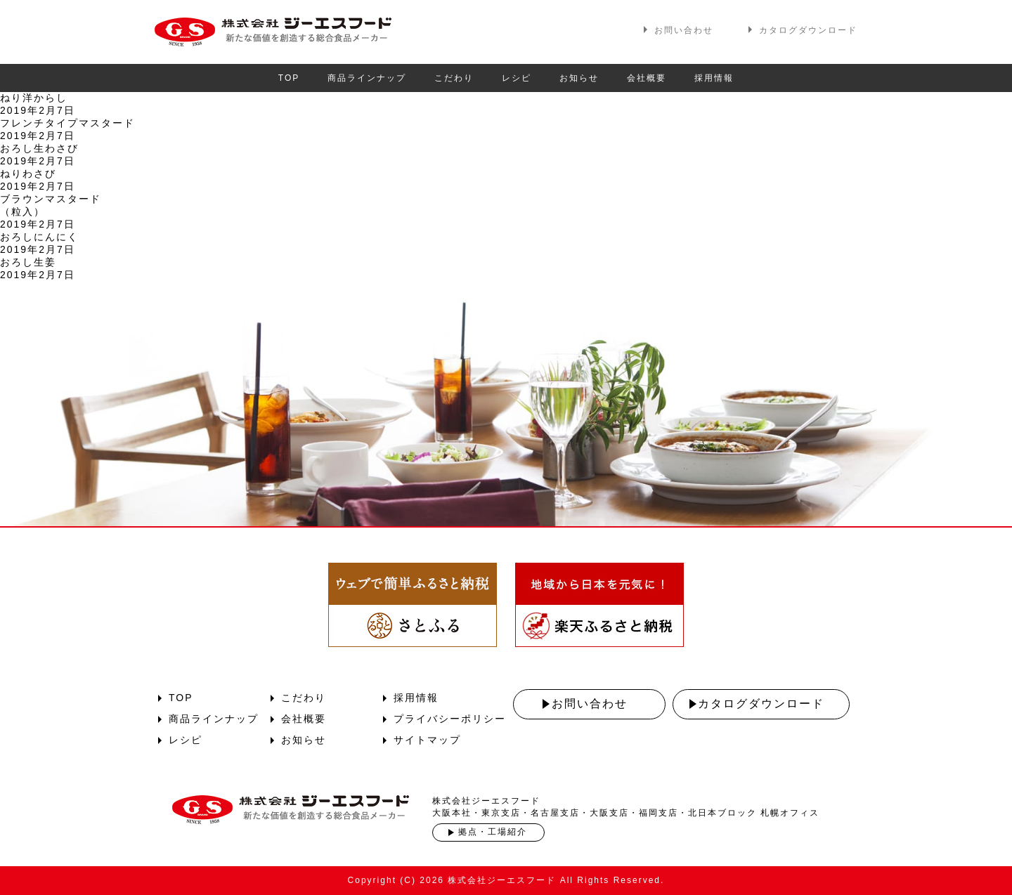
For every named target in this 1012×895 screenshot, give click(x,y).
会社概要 (646, 78)
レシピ (516, 78)
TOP (288, 78)
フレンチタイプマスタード (67, 123)
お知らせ (579, 78)
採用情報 (714, 78)
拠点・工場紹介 (492, 832)
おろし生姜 (28, 262)
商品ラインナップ (366, 78)
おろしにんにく (39, 236)
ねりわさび (28, 173)
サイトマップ (427, 739)
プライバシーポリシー (450, 718)
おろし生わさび (39, 148)
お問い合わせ (683, 30)
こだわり (454, 78)
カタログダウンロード (808, 30)
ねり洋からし (33, 97)
